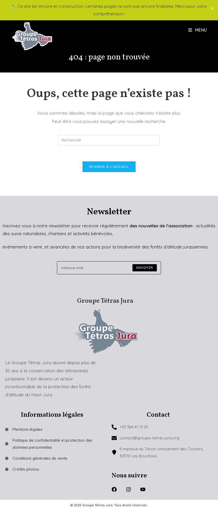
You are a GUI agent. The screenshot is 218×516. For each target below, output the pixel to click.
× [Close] (212, 8)
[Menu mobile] (197, 30)
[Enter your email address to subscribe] (109, 267)
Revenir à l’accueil (109, 167)
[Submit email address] (144, 268)
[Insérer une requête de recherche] (109, 140)
